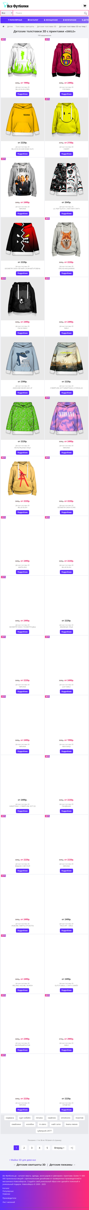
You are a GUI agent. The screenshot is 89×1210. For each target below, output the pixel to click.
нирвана (10, 1117)
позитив (79, 1117)
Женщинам (51, 20)
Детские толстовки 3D (46, 26)
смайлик (52, 1117)
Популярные (15, 20)
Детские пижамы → (63, 1164)
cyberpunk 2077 (44, 1130)
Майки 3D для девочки (23, 1159)
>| (72, 1147)
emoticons (65, 1117)
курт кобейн (25, 1117)
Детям (10, 26)
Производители (9, 1198)
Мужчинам (69, 20)
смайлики (16, 1124)
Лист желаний (9, 1202)
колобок (30, 1124)
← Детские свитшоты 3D (29, 1164)
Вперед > (59, 1147)
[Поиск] (85, 13)
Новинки (6, 1194)
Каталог (33, 20)
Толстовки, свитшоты (25, 26)
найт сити (56, 1124)
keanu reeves (71, 1124)
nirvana (39, 1117)
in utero (42, 1124)
